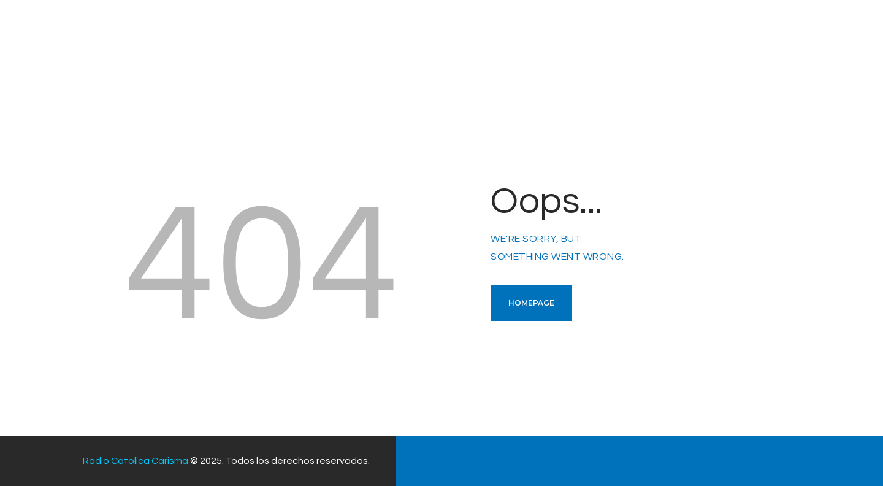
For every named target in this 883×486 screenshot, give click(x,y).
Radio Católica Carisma (135, 461)
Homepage (531, 302)
